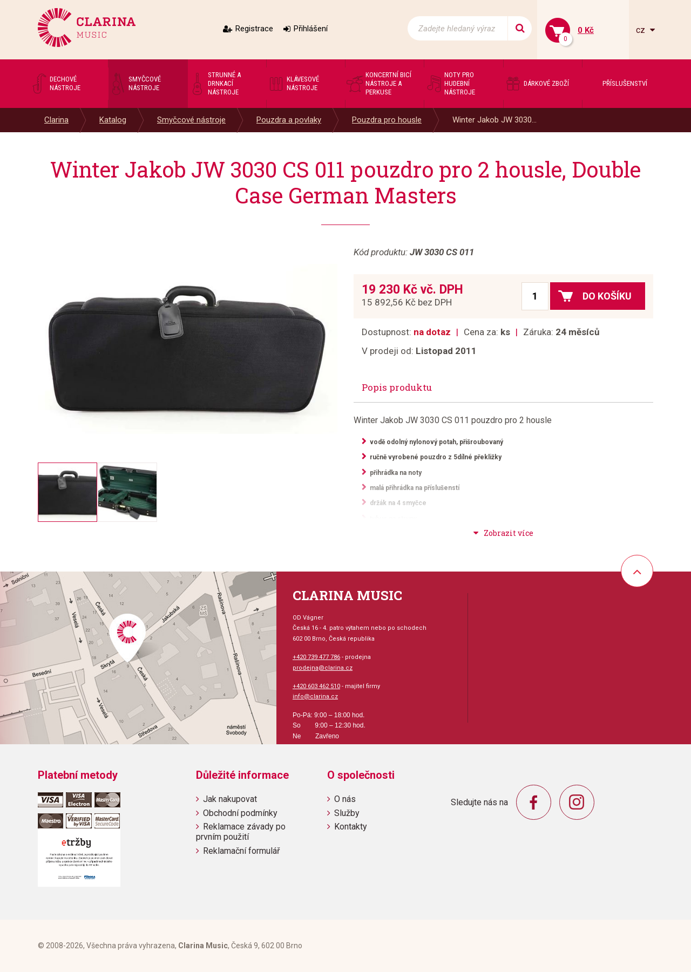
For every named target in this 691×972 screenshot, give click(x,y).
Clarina (56, 120)
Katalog (112, 120)
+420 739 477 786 (316, 657)
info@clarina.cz (315, 696)
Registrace (254, 28)
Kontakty (350, 826)
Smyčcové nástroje (191, 120)
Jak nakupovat (230, 799)
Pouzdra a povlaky (288, 120)
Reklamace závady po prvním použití (241, 831)
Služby (347, 813)
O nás (345, 799)
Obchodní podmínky (240, 813)
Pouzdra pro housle (387, 120)
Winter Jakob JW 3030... (494, 120)
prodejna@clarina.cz (323, 667)
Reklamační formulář (241, 851)
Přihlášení (311, 28)
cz (641, 30)
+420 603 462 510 (316, 686)
